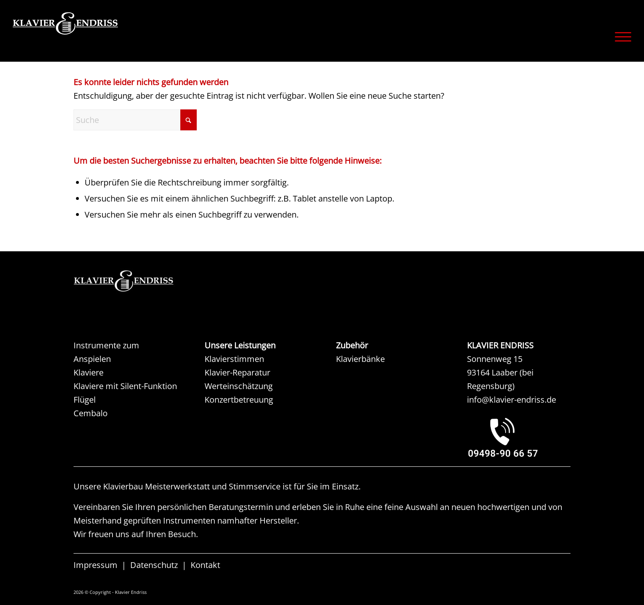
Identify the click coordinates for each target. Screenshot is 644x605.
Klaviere (89, 372)
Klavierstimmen (234, 358)
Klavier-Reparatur (237, 372)
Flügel (85, 399)
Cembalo (91, 413)
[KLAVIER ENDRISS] (95, 35)
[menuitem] (620, 36)
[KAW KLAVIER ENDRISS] (135, 281)
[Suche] (135, 119)
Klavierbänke (360, 358)
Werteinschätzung (239, 386)
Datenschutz (154, 564)
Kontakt (205, 564)
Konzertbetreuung (239, 399)
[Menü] (620, 36)
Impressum (95, 564)
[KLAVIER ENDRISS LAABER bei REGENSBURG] (518, 437)
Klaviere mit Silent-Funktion (125, 386)
